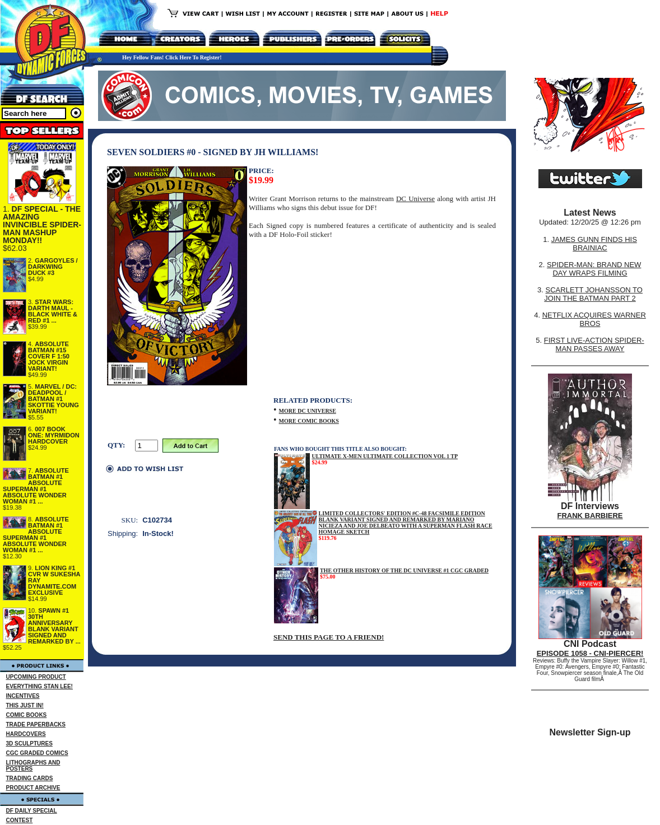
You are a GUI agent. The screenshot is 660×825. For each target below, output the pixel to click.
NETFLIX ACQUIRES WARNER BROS (594, 319)
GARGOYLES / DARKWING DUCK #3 (53, 266)
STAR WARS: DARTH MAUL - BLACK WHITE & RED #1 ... (52, 311)
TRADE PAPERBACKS (36, 724)
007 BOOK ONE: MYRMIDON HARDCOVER (54, 435)
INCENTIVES (23, 696)
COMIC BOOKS (26, 715)
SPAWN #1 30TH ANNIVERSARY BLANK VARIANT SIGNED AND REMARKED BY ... (54, 626)
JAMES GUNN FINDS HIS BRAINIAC (594, 243)
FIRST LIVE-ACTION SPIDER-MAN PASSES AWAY (594, 344)
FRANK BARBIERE (590, 515)
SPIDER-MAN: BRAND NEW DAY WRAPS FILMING (594, 268)
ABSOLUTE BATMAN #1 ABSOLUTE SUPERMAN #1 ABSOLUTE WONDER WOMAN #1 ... (36, 486)
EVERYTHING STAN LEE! (39, 686)
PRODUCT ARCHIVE (33, 788)
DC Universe (415, 198)
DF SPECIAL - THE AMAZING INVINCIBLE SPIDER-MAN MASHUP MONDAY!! (42, 224)
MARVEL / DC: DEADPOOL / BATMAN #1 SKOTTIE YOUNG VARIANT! (53, 398)
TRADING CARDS (29, 778)
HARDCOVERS (26, 734)
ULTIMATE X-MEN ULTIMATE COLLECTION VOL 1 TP (385, 456)
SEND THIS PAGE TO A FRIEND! (328, 637)
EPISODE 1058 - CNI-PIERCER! (590, 653)
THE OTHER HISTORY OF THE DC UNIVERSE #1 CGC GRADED (404, 570)
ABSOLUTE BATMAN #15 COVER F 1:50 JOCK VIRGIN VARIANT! (48, 356)
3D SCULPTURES (29, 743)
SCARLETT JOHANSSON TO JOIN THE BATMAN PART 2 (593, 294)
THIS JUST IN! (25, 705)
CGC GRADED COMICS (37, 753)
